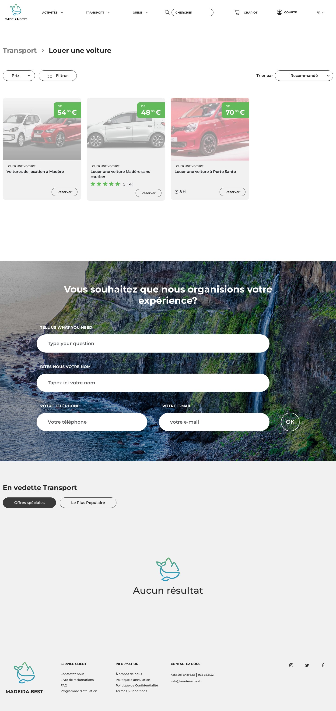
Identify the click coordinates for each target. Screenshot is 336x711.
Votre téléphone (60, 406)
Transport (20, 50)
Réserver (64, 192)
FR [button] (318, 12)
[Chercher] (193, 12)
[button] (61, 12)
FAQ (64, 685)
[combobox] (304, 75)
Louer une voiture (21, 166)
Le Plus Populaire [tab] (88, 502)
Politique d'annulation (133, 680)
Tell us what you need (66, 327)
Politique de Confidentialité (137, 685)
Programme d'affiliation (79, 691)
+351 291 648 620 (183, 674)
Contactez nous (72, 674)
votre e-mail (176, 406)
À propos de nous (129, 674)
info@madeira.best (185, 681)
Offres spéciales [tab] (29, 502)
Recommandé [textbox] (304, 75)
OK (290, 421)
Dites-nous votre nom (65, 366)
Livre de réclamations (77, 680)
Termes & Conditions (131, 691)
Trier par (264, 75)
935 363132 (206, 674)
